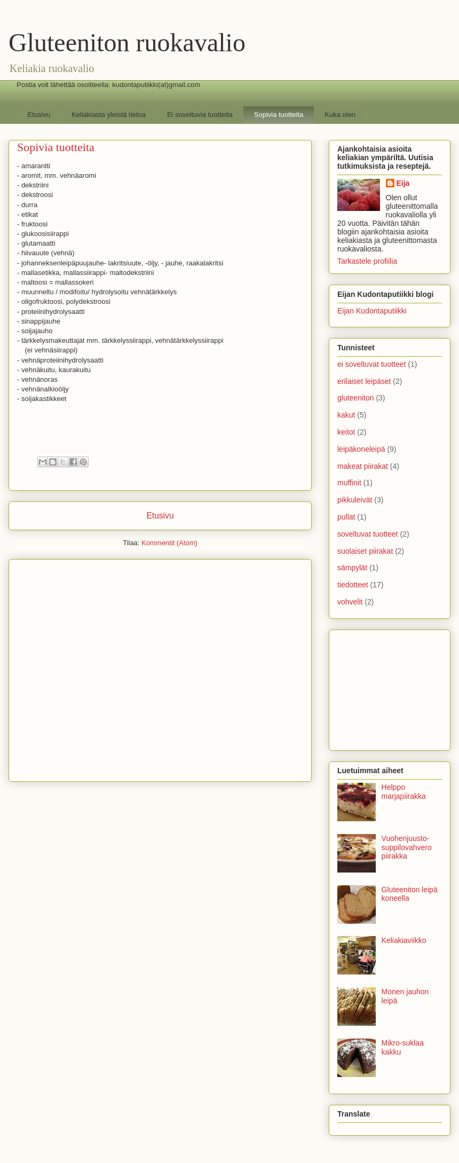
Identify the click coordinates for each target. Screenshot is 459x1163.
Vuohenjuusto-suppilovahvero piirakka (407, 847)
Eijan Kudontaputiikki (372, 311)
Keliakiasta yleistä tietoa (109, 115)
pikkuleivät (354, 500)
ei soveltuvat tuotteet (371, 364)
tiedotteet (352, 584)
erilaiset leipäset (364, 381)
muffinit (349, 482)
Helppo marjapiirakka (404, 791)
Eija (403, 183)
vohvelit (349, 602)
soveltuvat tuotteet (367, 534)
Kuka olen (340, 115)
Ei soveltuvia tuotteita (200, 115)
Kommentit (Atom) (169, 543)
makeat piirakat (362, 466)
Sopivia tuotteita (279, 115)
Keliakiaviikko (404, 940)
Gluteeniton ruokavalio (127, 42)
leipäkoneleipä (361, 449)
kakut (346, 415)
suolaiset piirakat (365, 551)
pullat (346, 517)
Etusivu (39, 115)
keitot (346, 432)
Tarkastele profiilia (367, 261)
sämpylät (352, 567)
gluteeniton (355, 398)
